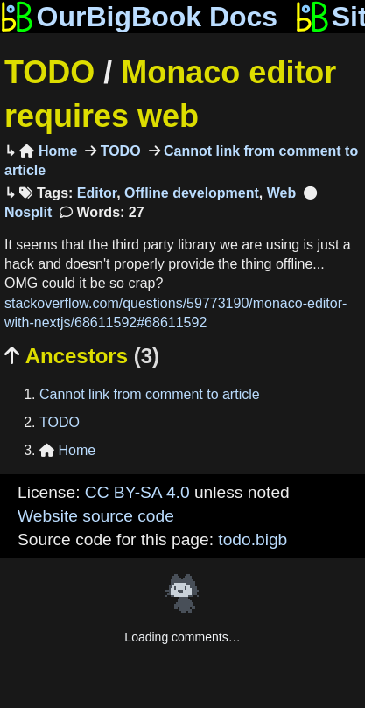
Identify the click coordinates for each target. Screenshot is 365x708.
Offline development (191, 193)
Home (48, 151)
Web (281, 193)
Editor (96, 193)
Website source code (96, 516)
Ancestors (81, 356)
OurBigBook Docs (138, 16)
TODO (49, 72)
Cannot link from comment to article (149, 394)
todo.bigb (252, 539)
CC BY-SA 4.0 (137, 492)
